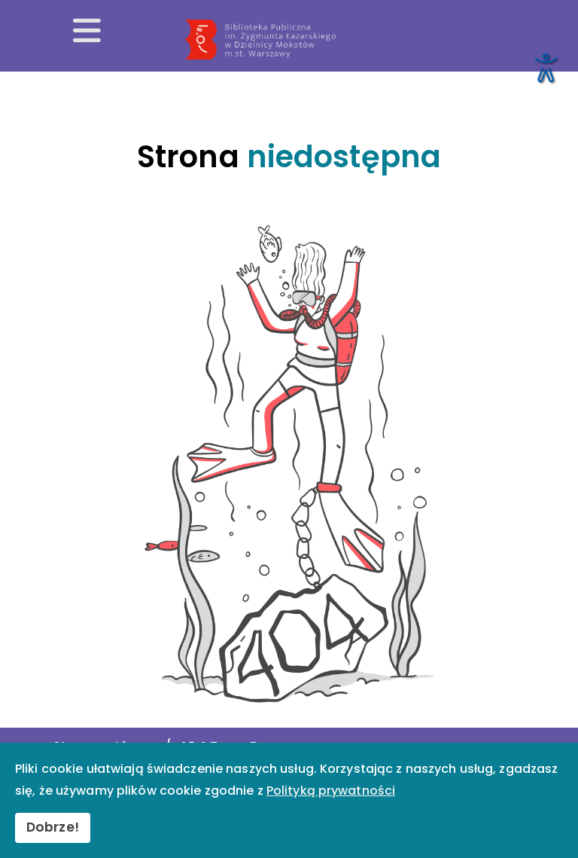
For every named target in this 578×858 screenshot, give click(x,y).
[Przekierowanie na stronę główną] (376, 40)
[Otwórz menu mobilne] (87, 31)
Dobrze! (52, 827)
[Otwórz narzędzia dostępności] (545, 67)
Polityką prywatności (330, 790)
